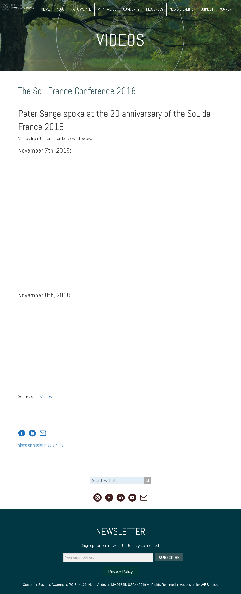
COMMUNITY (131, 9)
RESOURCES (154, 9)
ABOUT (61, 9)
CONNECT (206, 9)
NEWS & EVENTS (181, 9)
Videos (46, 396)
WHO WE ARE (81, 9)
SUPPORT (226, 9)
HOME (46, 9)
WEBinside (209, 584)
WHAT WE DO (107, 9)
